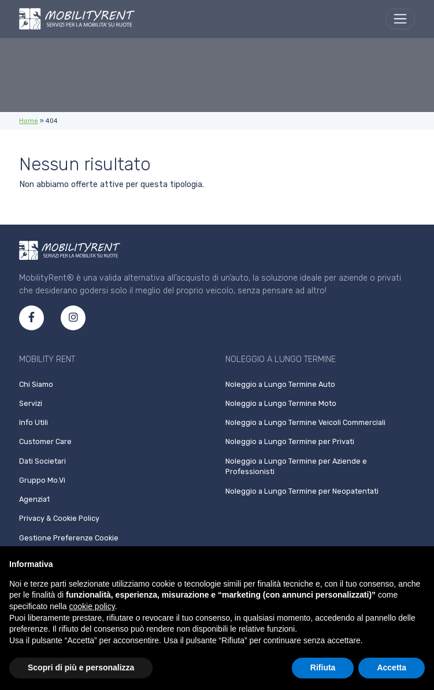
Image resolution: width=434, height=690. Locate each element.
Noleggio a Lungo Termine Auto (280, 384)
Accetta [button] (391, 667)
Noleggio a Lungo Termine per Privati (289, 441)
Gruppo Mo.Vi (42, 480)
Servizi (30, 403)
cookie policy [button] (92, 606)
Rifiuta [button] (323, 667)
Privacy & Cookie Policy (59, 518)
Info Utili (33, 422)
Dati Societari (42, 461)
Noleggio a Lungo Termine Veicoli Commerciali (305, 422)
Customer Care (45, 441)
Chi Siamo (36, 384)
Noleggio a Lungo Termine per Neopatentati (302, 491)
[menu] (400, 19)
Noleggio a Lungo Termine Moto (280, 403)
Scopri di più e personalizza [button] (81, 667)
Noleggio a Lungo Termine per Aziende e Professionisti (296, 466)
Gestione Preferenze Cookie (68, 538)
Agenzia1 (34, 499)
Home (28, 121)
